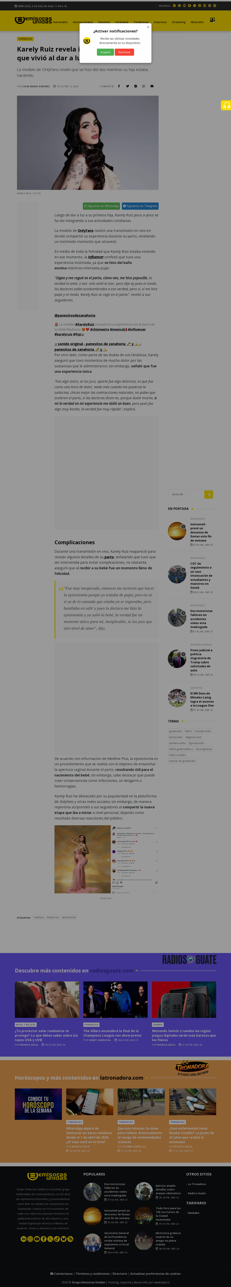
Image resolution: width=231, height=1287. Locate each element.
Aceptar (106, 52)
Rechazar (124, 52)
